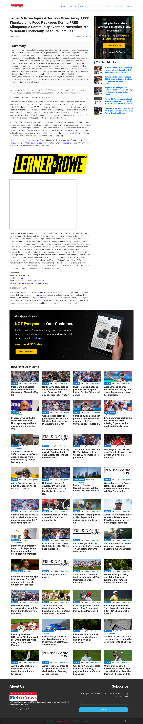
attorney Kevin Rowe (69, 130)
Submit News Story (114, 45)
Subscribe (103, 710)
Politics (84, 6)
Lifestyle (96, 6)
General (73, 6)
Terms (11, 709)
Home (64, 6)
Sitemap (30, 709)
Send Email (18, 278)
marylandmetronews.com (63, 721)
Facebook (66, 143)
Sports (107, 6)
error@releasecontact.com (41, 298)
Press (129, 6)
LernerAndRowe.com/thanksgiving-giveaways (27, 143)
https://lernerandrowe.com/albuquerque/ (32, 283)
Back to (129, 721)
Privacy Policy (20, 709)
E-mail (81, 703)
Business (118, 6)
